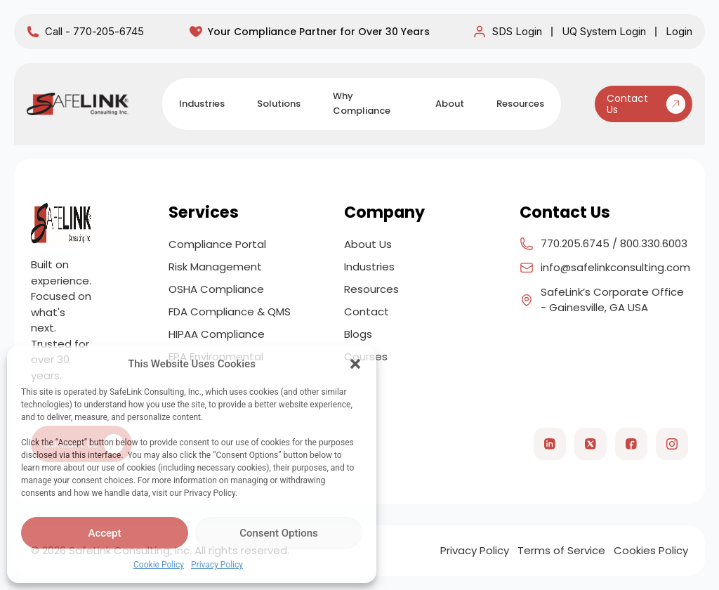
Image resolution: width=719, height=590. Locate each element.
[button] (355, 364)
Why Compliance (361, 103)
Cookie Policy (158, 565)
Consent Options (278, 533)
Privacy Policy (217, 565)
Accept (104, 533)
